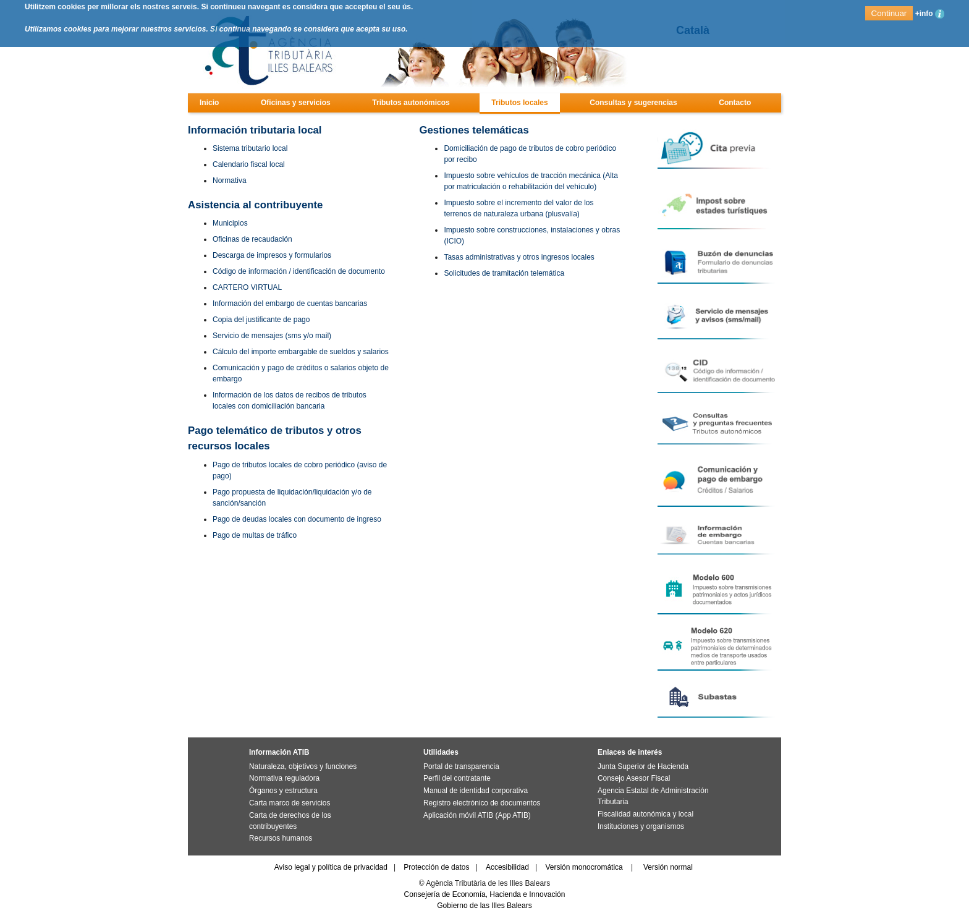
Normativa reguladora (284, 778)
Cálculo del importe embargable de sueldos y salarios (301, 351)
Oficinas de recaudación (252, 239)
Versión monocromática (583, 867)
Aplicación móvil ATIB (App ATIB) (477, 815)
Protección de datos (436, 867)
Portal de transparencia (461, 766)
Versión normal (668, 867)
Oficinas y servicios (296, 102)
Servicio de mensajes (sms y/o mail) (272, 335)
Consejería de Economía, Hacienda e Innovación (484, 894)
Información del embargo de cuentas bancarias (290, 303)
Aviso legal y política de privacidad (330, 867)
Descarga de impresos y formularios (272, 255)
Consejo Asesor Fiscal (634, 778)
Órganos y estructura (283, 790)
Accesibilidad (507, 867)
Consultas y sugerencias (633, 102)
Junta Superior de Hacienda (643, 766)
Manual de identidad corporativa (475, 790)
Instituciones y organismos (641, 826)
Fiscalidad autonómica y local (645, 814)
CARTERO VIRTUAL (247, 287)
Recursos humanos (280, 838)
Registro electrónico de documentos (481, 803)
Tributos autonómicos (410, 102)
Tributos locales (519, 102)
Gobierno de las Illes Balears (484, 905)
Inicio (209, 102)
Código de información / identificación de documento (299, 271)
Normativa (230, 180)
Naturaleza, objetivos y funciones (303, 766)
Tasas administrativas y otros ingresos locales (519, 257)
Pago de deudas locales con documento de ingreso (297, 519)
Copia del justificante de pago (261, 319)
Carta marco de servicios (289, 803)
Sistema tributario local (250, 148)
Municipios (230, 223)
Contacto (735, 102)
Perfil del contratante (457, 778)
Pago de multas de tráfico (255, 535)
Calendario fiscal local (249, 164)
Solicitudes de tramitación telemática (504, 273)
